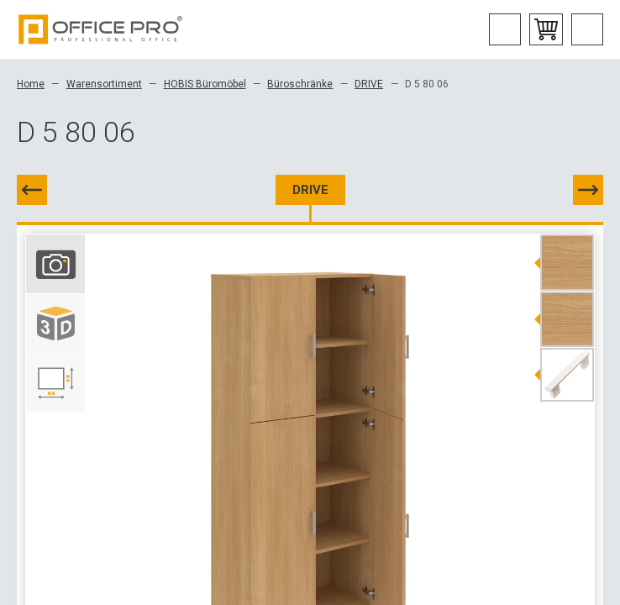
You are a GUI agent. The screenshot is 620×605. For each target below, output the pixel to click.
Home (31, 84)
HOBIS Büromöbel (205, 84)
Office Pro (101, 29)
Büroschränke (300, 84)
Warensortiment (104, 84)
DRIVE (369, 84)
